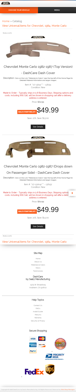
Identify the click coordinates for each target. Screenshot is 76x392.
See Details (38, 127)
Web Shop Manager (68, 389)
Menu (57, 10)
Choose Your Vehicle (19, 10)
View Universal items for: (34, 25)
